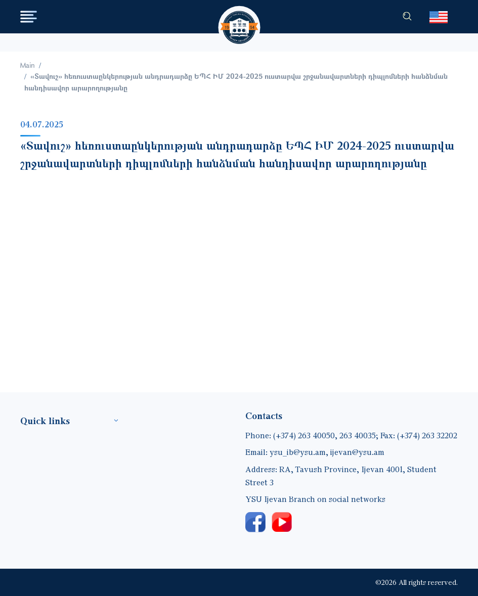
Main (27, 65)
